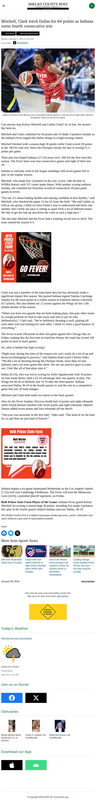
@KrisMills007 (20, 42)
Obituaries (9, 711)
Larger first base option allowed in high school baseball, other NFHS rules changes (36, 559)
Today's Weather (14, 628)
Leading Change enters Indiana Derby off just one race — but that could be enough (84, 559)
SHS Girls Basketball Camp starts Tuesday (11, 554)
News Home (9, 33)
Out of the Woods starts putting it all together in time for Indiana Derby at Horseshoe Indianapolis (60, 560)
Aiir (66, 797)
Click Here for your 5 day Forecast (16, 638)
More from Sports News (29, 33)
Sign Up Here (62, 596)
